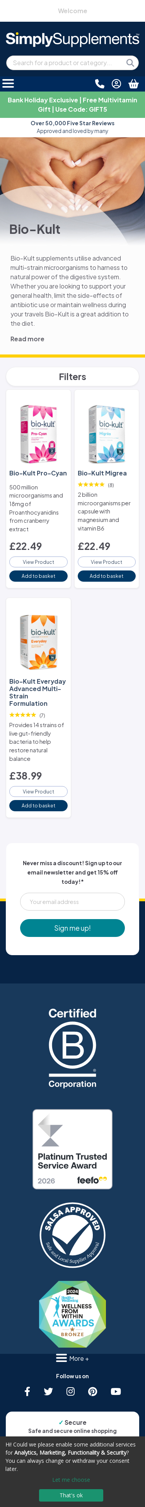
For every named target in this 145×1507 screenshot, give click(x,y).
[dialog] (72, 1471)
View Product (38, 562)
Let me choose (71, 1479)
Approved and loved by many (72, 127)
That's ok (71, 1495)
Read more (27, 339)
